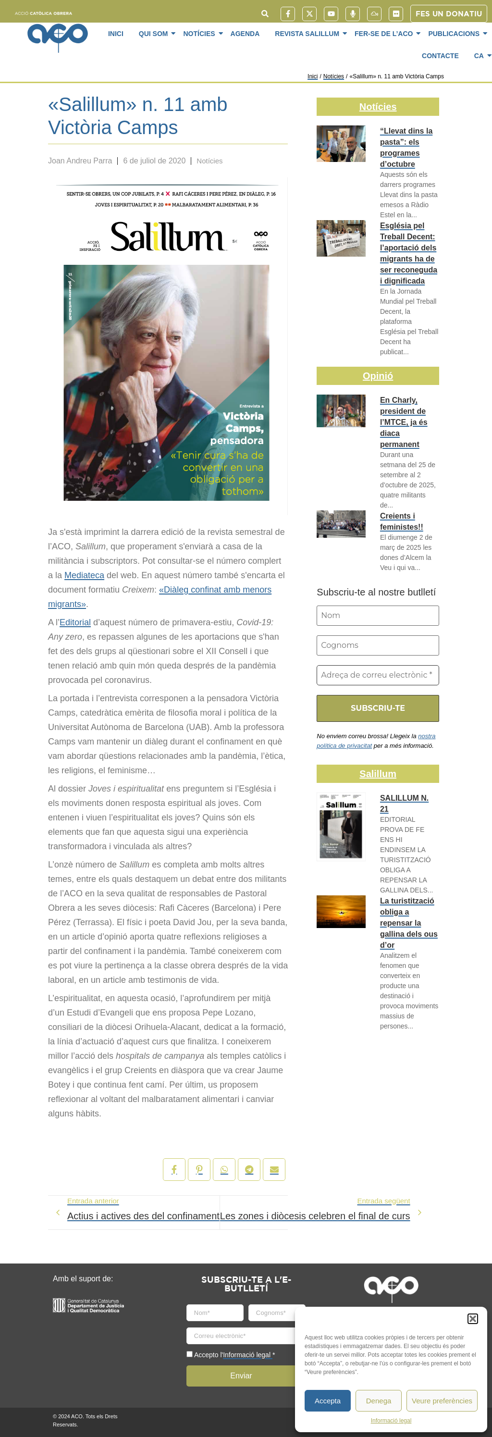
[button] (473, 1319)
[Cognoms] (378, 645)
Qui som (155, 33)
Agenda (245, 33)
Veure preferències (442, 1401)
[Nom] (378, 616)
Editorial (75, 622)
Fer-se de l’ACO (385, 33)
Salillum (377, 773)
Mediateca (84, 575)
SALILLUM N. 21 (404, 803)
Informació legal (391, 1420)
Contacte (440, 56)
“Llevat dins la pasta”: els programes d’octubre (406, 147)
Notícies (200, 33)
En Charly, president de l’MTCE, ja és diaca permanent (404, 422)
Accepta (328, 1401)
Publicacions (455, 33)
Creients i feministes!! (401, 521)
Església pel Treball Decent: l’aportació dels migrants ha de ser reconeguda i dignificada (408, 253)
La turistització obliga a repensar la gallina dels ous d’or (409, 923)
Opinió (378, 376)
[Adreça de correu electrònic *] (378, 675)
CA (480, 56)
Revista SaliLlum (309, 33)
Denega (379, 1401)
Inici (115, 33)
